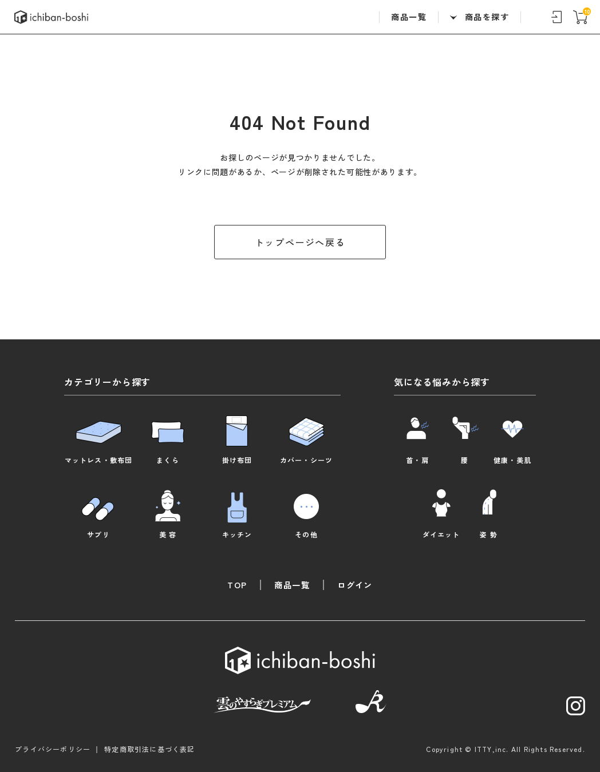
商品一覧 (409, 16)
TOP (237, 584)
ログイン (355, 584)
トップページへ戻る (300, 242)
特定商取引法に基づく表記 (149, 748)
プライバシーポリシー (52, 748)
